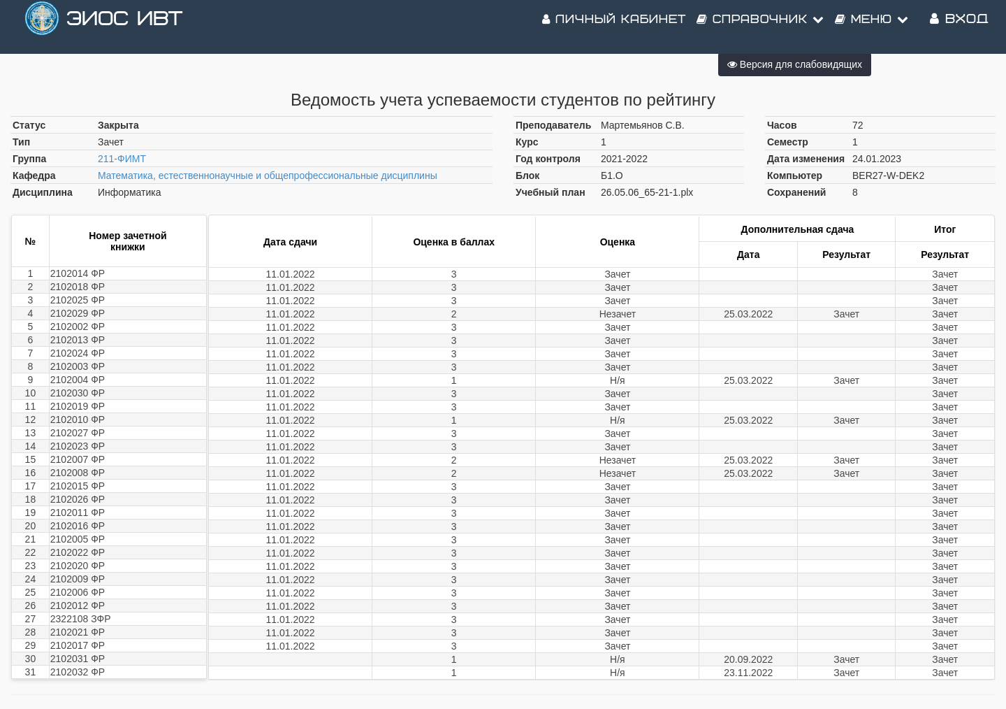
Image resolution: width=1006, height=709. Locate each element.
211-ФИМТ (122, 158)
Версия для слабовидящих (794, 64)
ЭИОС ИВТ (124, 27)
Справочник (760, 28)
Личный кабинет (614, 28)
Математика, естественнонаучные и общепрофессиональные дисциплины (267, 175)
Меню (872, 28)
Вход (959, 27)
